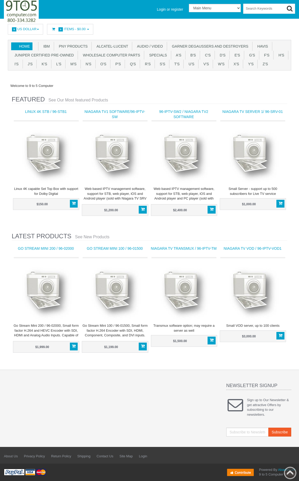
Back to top (290, 472)
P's (117, 64)
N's (87, 64)
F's (265, 55)
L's (58, 64)
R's (147, 64)
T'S (176, 64)
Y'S (250, 64)
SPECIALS (157, 55)
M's (72, 64)
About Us (11, 456)
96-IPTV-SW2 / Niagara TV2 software (183, 114)
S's (161, 64)
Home (24, 46)
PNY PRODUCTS (72, 46)
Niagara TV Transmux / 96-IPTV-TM (184, 248)
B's (192, 55)
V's (205, 64)
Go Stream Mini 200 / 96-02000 (46, 248)
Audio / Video (149, 46)
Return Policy (61, 456)
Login (143, 456)
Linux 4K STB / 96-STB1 (46, 112)
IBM (45, 46)
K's (43, 64)
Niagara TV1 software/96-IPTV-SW (114, 114)
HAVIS (261, 46)
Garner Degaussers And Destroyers (209, 46)
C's (207, 55)
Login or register (170, 9)
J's (29, 64)
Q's (132, 64)
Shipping (84, 456)
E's (236, 55)
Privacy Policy (34, 456)
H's (280, 55)
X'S (235, 64)
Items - (70, 29)
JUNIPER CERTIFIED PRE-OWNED (43, 55)
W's (220, 64)
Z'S (264, 64)
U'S (190, 64)
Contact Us (105, 456)
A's (177, 55)
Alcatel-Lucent (111, 46)
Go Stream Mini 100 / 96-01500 (115, 248)
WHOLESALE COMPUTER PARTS (110, 55)
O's (102, 64)
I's (15, 64)
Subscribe (280, 432)
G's (251, 55)
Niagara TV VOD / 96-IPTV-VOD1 (253, 248)
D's (221, 55)
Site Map (126, 456)
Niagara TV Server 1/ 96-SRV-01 (252, 112)
